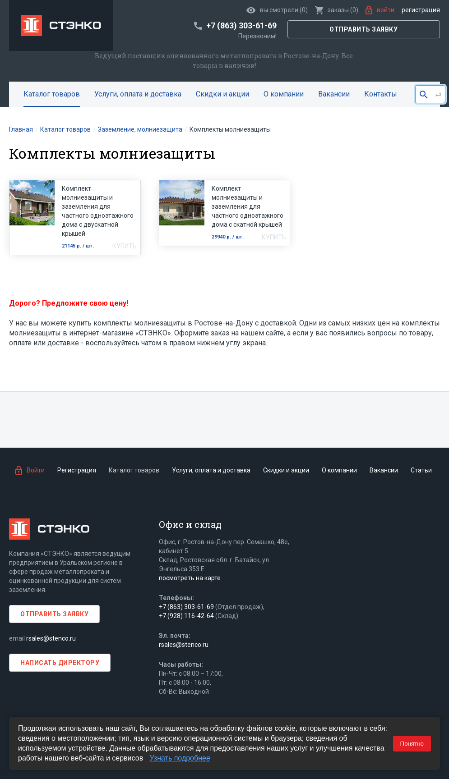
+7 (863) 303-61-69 (186, 606)
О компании (284, 94)
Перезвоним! (257, 36)
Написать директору (59, 662)
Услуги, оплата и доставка (137, 94)
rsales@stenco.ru (51, 638)
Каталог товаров (51, 94)
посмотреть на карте (190, 578)
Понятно (412, 743)
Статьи (421, 470)
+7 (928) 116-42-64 (186, 615)
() (336, 10)
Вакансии (334, 94)
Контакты (380, 94)
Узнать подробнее (180, 758)
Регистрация (421, 10)
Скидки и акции (222, 94)
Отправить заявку (363, 29)
